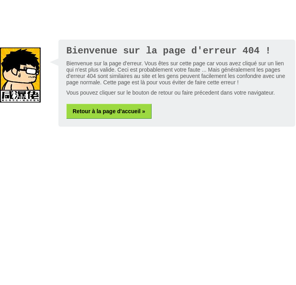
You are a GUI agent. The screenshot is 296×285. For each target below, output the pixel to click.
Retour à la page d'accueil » (109, 111)
